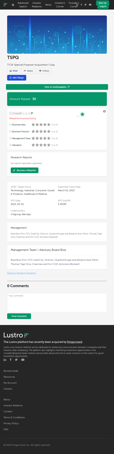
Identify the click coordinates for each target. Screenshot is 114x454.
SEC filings (17, 78)
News (48, 4)
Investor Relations (37, 5)
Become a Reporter (24, 170)
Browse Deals (11, 371)
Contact (8, 411)
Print (14, 71)
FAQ (6, 429)
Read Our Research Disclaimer (21, 273)
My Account (10, 383)
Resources (9, 377)
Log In (103, 6)
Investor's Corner (60, 5)
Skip (54, 125)
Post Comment (19, 316)
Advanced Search (23, 5)
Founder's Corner (74, 5)
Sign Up (103, 3)
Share (28, 71)
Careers (8, 388)
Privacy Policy (11, 423)
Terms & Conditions (14, 417)
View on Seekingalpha (57, 87)
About (7, 399)
